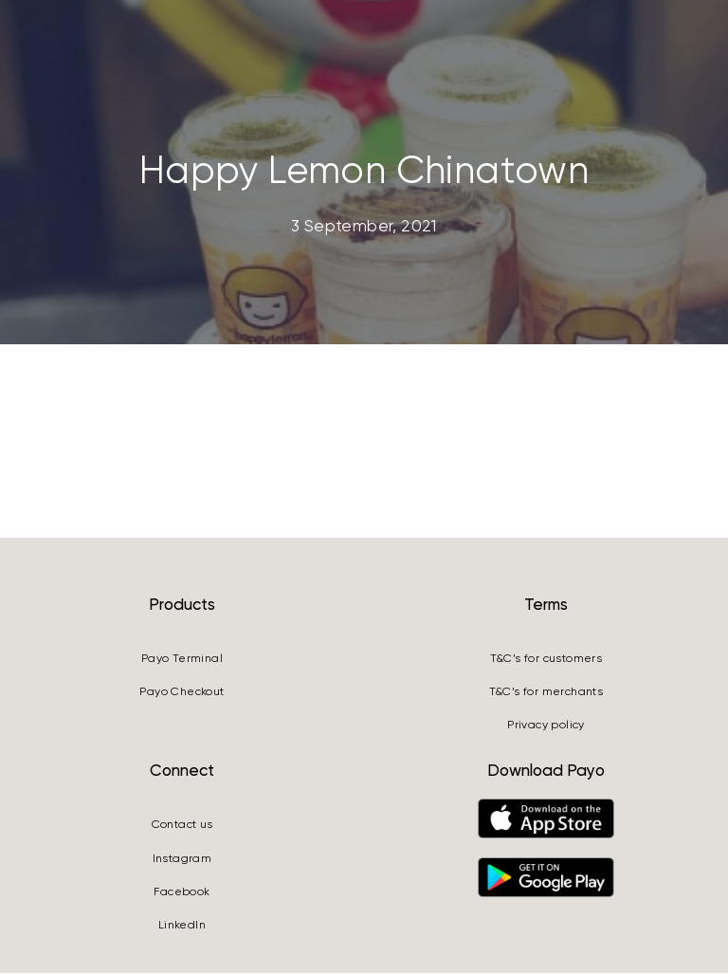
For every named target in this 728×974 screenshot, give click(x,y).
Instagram (182, 859)
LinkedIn (182, 926)
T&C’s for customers (546, 659)
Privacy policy (546, 726)
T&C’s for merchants (546, 693)
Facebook (181, 893)
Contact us (182, 826)
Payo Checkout (181, 693)
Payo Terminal (182, 659)
